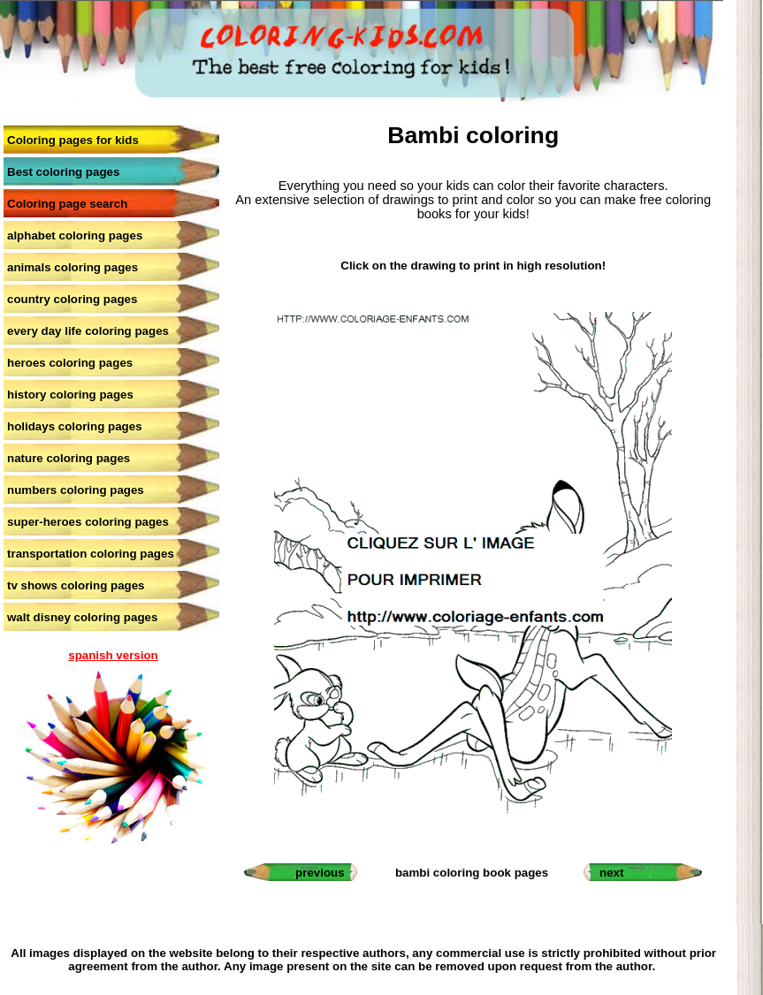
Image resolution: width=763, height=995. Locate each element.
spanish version (112, 655)
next (611, 872)
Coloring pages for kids (73, 140)
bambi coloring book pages (471, 872)
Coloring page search (67, 203)
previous (320, 872)
